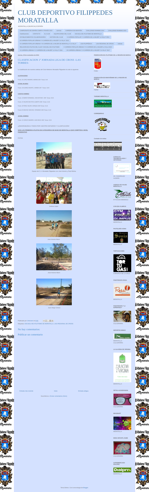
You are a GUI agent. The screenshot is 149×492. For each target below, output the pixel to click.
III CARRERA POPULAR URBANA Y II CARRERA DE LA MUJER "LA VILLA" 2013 (44, 40)
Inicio (55, 391)
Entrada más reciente (26, 391)
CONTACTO (36, 34)
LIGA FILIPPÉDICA (86, 44)
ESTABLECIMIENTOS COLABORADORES (33, 37)
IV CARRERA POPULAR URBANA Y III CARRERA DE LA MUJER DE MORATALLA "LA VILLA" (48, 44)
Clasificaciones (24, 34)
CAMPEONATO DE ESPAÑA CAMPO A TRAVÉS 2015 (36, 30)
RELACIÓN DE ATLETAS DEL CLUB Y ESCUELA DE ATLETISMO (40, 47)
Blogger (85, 487)
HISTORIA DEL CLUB (56, 37)
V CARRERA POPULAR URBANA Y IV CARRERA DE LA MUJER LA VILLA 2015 (88, 47)
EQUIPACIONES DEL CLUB (62, 34)
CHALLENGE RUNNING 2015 (117, 30)
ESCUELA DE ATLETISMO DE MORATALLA (88, 34)
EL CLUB (47, 34)
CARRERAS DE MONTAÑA (73, 30)
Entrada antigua (83, 391)
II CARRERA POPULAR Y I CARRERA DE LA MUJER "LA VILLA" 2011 (88, 37)
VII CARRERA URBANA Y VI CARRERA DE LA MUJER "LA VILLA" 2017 (88, 50)
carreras (58, 30)
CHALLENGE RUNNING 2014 (95, 30)
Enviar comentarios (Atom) (58, 396)
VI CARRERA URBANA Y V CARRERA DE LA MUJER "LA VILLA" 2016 (41, 50)
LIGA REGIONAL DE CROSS (105, 44)
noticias (120, 44)
